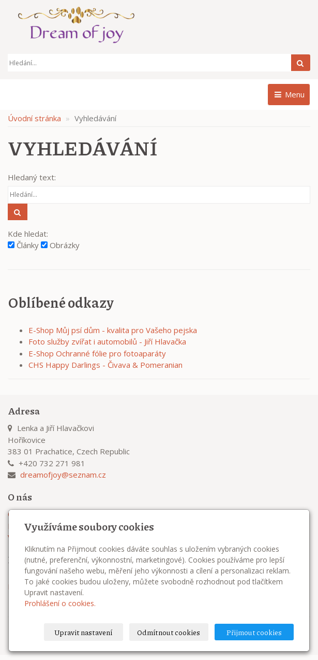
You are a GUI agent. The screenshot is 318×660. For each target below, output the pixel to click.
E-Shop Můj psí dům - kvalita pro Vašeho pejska (112, 330)
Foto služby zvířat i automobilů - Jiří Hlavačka (107, 341)
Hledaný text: (32, 177)
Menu (289, 94)
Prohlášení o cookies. (60, 603)
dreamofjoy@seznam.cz (63, 474)
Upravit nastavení (83, 632)
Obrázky (60, 245)
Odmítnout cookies (168, 632)
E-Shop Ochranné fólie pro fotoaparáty (97, 353)
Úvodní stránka (34, 118)
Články (23, 245)
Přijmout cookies (254, 632)
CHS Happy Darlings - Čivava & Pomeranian (105, 365)
